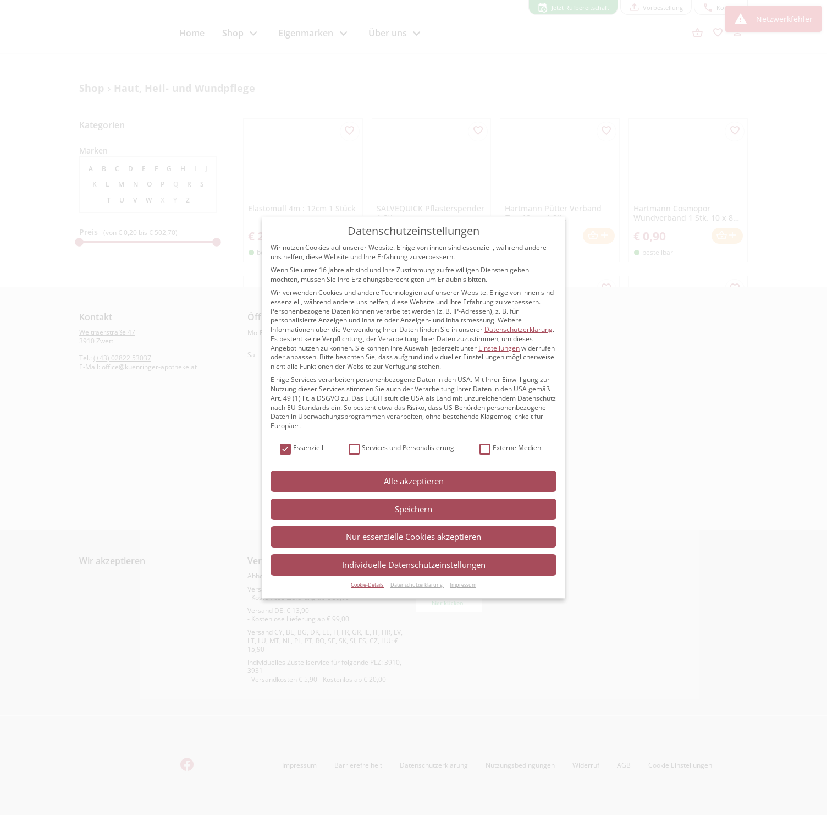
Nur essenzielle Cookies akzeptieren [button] (413, 536)
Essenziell (301, 448)
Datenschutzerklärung (518, 329)
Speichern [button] (413, 509)
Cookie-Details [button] (367, 584)
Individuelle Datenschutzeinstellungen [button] (414, 564)
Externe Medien (510, 448)
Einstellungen (499, 348)
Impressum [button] (463, 584)
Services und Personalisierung (401, 448)
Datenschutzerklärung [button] (417, 584)
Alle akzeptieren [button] (414, 480)
